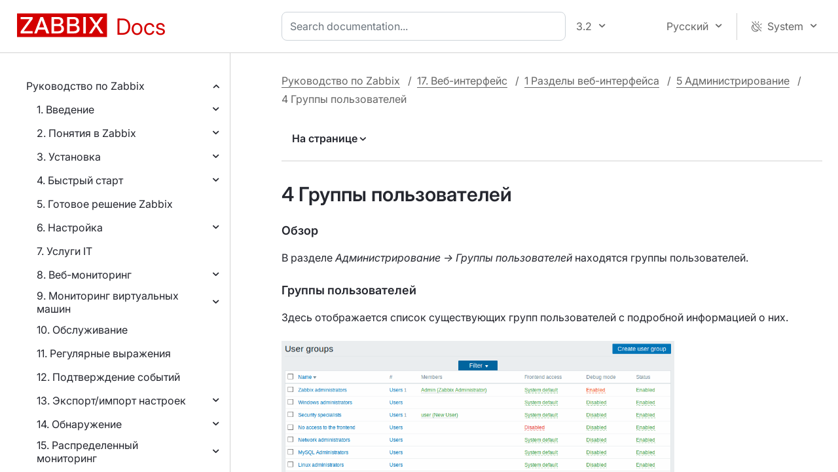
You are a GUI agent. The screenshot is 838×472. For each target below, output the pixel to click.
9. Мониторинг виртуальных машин (108, 302)
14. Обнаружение (79, 424)
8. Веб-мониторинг (84, 274)
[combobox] (426, 26)
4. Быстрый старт (80, 180)
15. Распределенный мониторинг (87, 452)
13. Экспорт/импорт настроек (111, 400)
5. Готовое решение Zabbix (105, 203)
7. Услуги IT (64, 251)
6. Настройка (70, 227)
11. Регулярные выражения (104, 353)
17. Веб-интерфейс (462, 80)
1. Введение (65, 109)
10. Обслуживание (82, 329)
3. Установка (69, 156)
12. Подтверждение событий (108, 377)
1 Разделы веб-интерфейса (591, 80)
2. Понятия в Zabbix (86, 133)
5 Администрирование (733, 80)
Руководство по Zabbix (85, 85)
